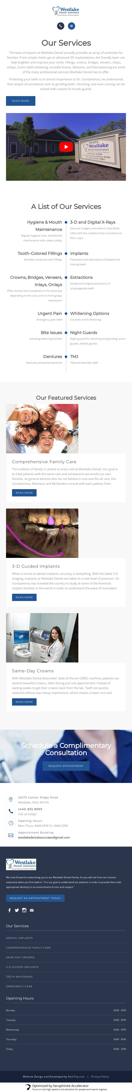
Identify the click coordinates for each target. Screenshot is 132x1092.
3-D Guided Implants (36, 566)
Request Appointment (66, 765)
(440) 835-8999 (30, 809)
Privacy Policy (100, 1076)
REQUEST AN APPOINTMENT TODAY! (35, 898)
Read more (24, 492)
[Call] (60, 26)
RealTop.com (76, 1076)
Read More (20, 100)
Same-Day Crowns (33, 670)
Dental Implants (19, 937)
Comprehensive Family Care (44, 461)
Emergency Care (19, 986)
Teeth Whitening (19, 976)
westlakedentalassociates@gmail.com (44, 837)
